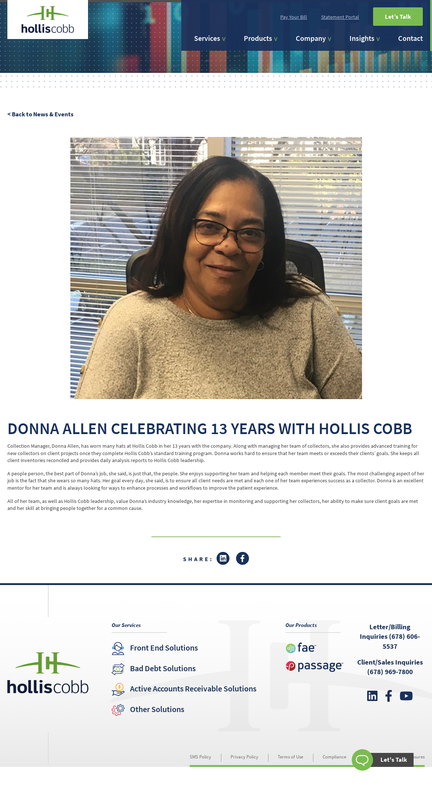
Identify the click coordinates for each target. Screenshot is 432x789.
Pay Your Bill (293, 17)
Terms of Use (290, 757)
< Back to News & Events (40, 114)
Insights (362, 38)
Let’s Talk (398, 17)
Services (207, 38)
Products (258, 38)
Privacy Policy (244, 757)
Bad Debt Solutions (163, 668)
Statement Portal (340, 17)
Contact (410, 38)
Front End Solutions (164, 647)
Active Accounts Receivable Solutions (193, 688)
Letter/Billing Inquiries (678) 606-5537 (390, 636)
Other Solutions (157, 709)
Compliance (334, 757)
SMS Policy (200, 757)
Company (311, 38)
